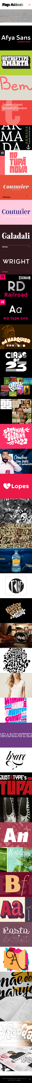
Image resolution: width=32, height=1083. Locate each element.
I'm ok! (18, 1080)
